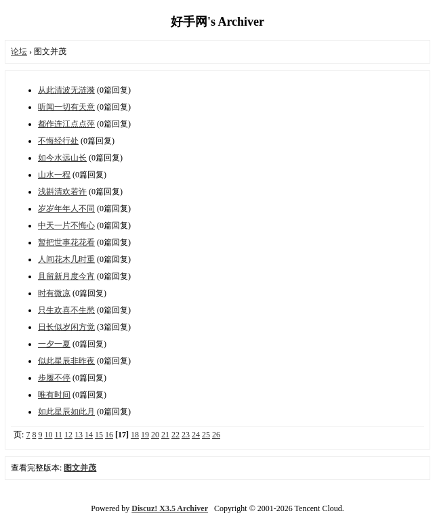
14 (89, 434)
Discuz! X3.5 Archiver (169, 508)
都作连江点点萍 (66, 124)
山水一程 (54, 174)
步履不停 (54, 378)
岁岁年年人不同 (66, 208)
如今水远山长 (62, 157)
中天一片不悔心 (66, 225)
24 (196, 434)
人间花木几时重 (66, 259)
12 (68, 434)
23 (186, 434)
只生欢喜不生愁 (66, 310)
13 (79, 434)
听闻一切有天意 (66, 107)
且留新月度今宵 (66, 276)
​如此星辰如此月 (66, 411)
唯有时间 (54, 394)
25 (206, 434)
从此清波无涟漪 (66, 90)
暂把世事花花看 (66, 242)
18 (135, 434)
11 (58, 434)
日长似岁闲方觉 (66, 327)
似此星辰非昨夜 (66, 361)
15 (99, 434)
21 (165, 434)
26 (216, 434)
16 (109, 434)
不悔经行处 (58, 141)
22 (175, 434)
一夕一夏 (54, 344)
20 (155, 434)
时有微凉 (54, 293)
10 (48, 434)
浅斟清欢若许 (62, 191)
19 (145, 434)
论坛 (19, 51)
